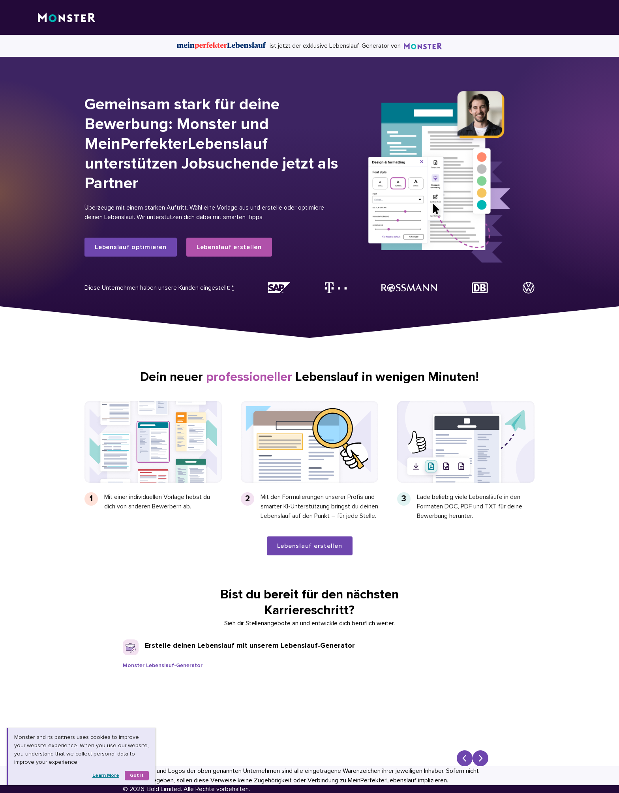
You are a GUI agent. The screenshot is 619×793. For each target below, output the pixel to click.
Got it (137, 775)
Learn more (105, 775)
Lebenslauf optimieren (131, 247)
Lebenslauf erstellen (229, 247)
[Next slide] (480, 758)
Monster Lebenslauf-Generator (163, 665)
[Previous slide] (465, 758)
